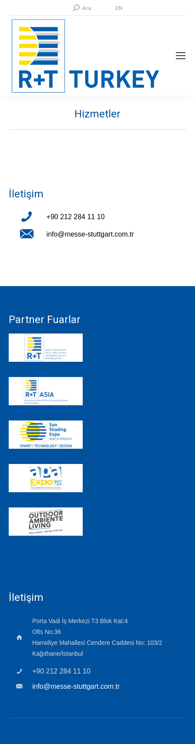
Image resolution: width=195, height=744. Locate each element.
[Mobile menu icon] (180, 55)
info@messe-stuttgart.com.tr (90, 234)
